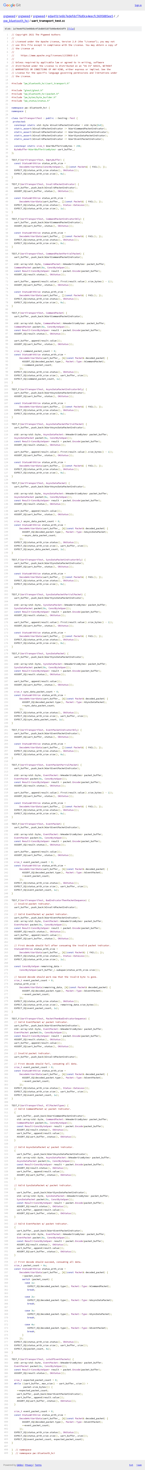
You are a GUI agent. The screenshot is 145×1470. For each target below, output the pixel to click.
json (139, 1464)
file (71, 28)
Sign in (138, 5)
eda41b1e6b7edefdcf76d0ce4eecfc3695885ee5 (80, 16)
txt (131, 1464)
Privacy (29, 1465)
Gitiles (20, 1465)
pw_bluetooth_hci (16, 21)
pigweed (9, 16)
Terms (38, 1465)
